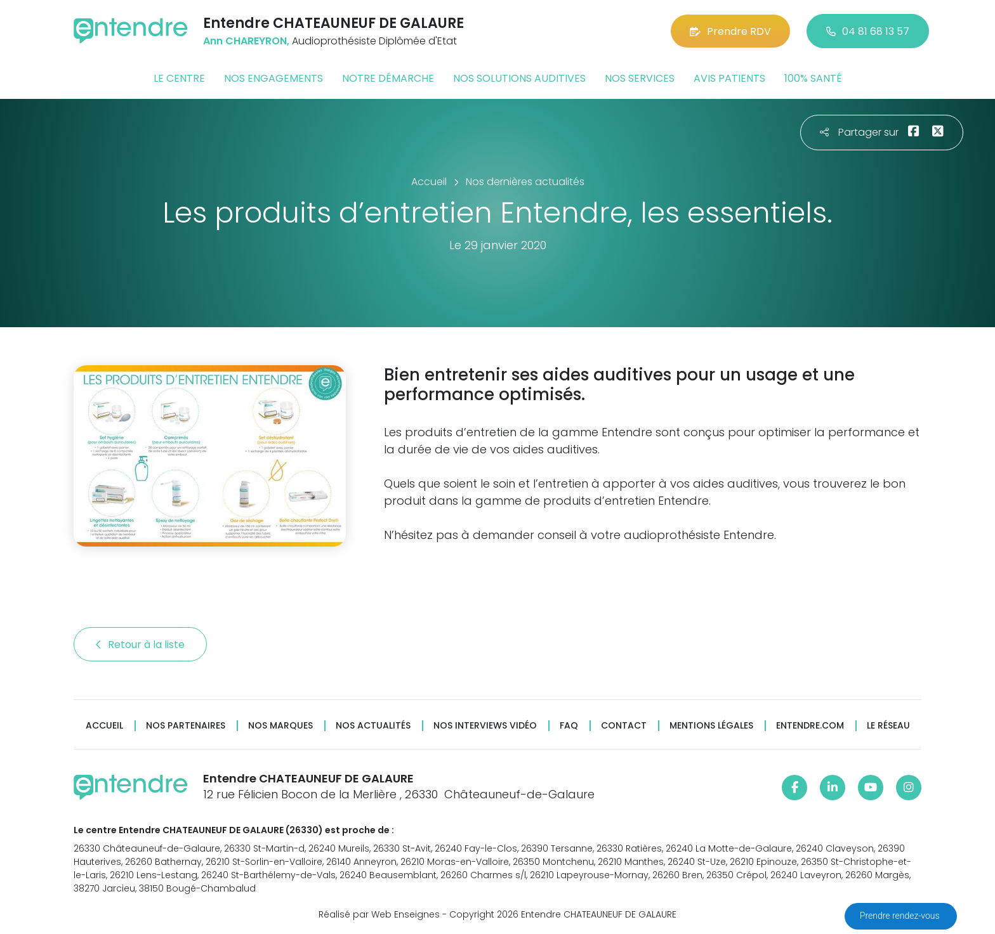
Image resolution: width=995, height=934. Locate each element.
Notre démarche (388, 78)
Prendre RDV (730, 31)
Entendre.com (810, 725)
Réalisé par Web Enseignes (379, 914)
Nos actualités (373, 725)
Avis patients (729, 78)
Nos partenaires (185, 725)
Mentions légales (711, 725)
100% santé (813, 78)
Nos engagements (273, 78)
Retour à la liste (140, 644)
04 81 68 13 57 (867, 31)
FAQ (569, 725)
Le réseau (888, 725)
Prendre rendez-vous (901, 916)
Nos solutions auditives (519, 78)
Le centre (179, 78)
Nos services (640, 78)
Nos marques (280, 725)
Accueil (104, 725)
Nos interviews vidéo (485, 725)
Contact (624, 725)
